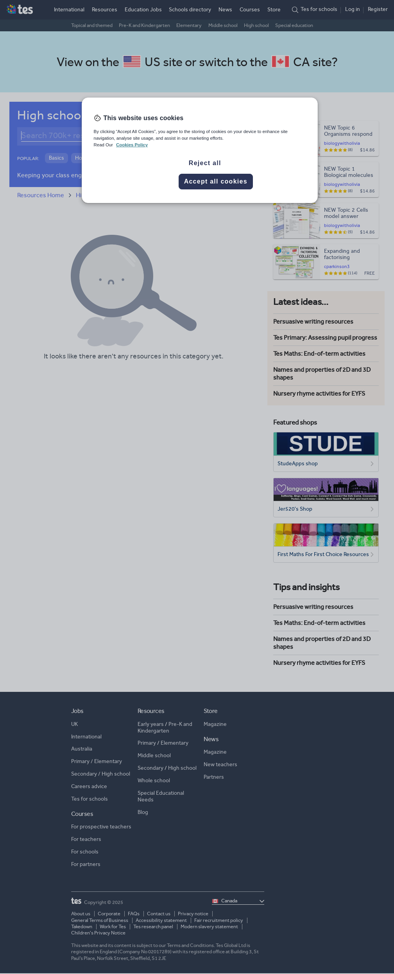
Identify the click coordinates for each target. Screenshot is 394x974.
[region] (200, 150)
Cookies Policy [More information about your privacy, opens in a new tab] (132, 144)
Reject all (205, 163)
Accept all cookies (215, 181)
